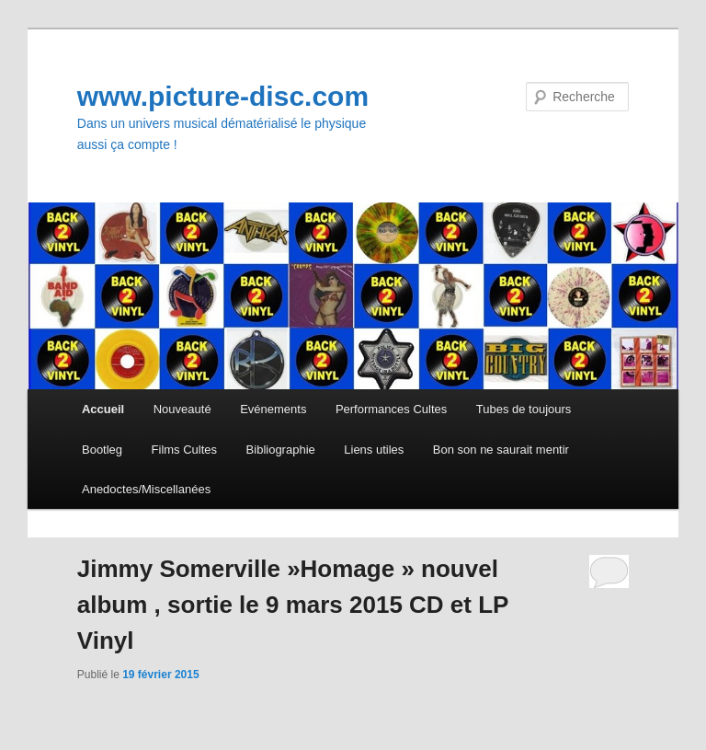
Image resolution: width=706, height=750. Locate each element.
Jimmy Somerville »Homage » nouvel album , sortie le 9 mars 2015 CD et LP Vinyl (292, 604)
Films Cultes (185, 449)
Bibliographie (280, 449)
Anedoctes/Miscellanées (146, 489)
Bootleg (102, 449)
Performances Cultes (391, 409)
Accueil (103, 409)
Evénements (273, 409)
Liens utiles (374, 449)
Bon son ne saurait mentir (501, 449)
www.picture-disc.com (223, 96)
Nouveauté (182, 409)
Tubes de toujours (524, 409)
